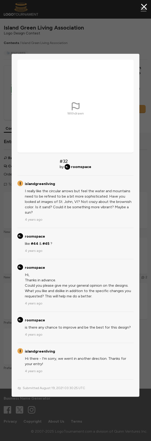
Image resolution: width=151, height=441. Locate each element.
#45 (46, 243)
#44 (34, 243)
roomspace (81, 167)
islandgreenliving (40, 184)
